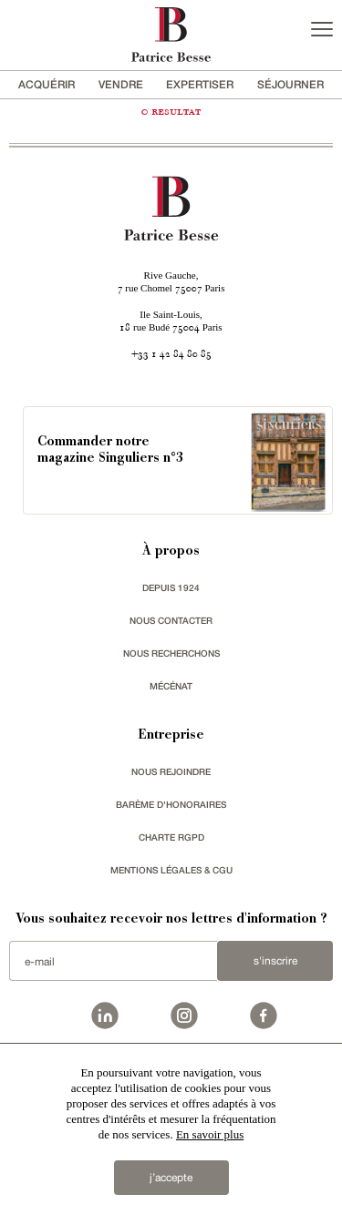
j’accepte (171, 1177)
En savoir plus (210, 1134)
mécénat (171, 685)
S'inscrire (275, 960)
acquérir (46, 84)
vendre (120, 84)
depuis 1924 (171, 587)
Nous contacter (171, 620)
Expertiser (199, 84)
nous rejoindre (171, 771)
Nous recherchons (171, 653)
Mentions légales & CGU (171, 869)
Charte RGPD (171, 837)
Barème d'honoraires (171, 804)
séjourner (290, 84)
